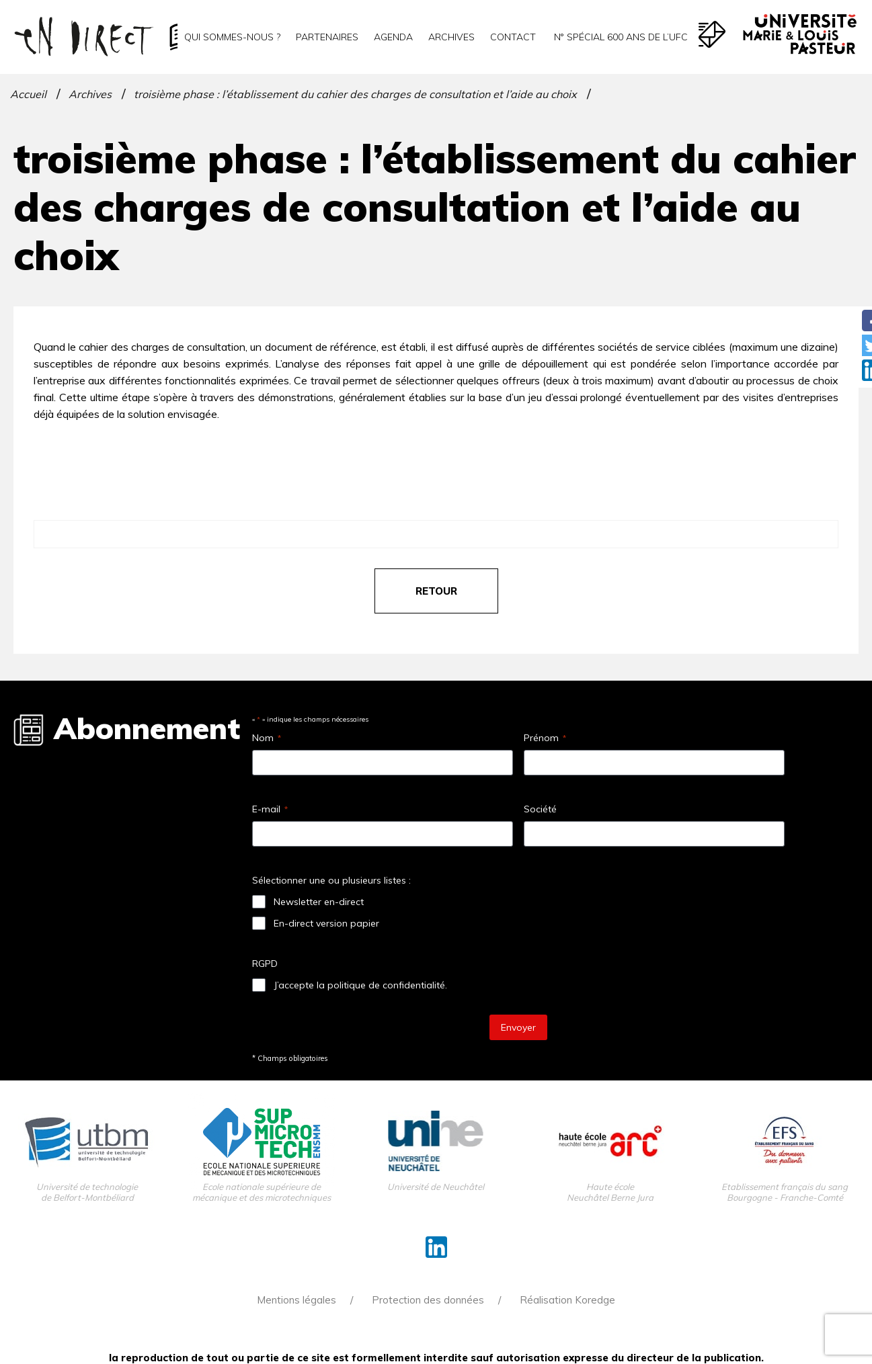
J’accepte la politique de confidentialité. (360, 985)
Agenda (393, 37)
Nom (266, 738)
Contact (513, 37)
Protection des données (428, 1299)
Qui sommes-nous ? (232, 37)
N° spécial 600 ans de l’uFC (619, 37)
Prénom (545, 738)
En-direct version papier (326, 923)
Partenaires (327, 37)
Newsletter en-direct (319, 902)
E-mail (270, 809)
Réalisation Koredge (567, 1299)
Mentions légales (296, 1299)
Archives (451, 37)
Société (540, 809)
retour (436, 591)
